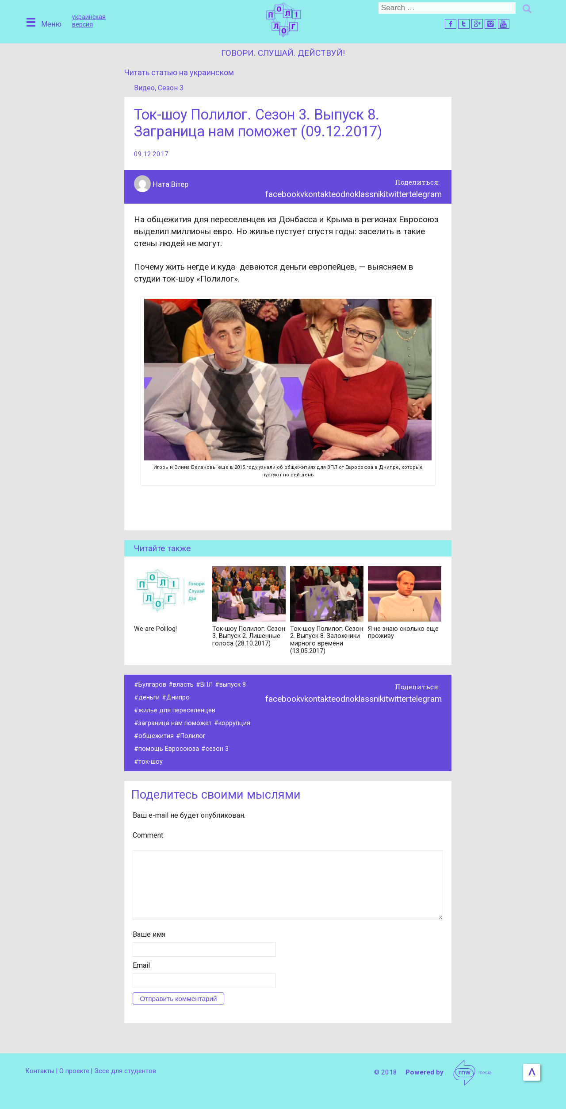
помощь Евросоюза (169, 750)
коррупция (236, 725)
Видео (145, 87)
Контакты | (42, 1071)
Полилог (194, 738)
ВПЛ (207, 686)
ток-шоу (151, 763)
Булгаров (152, 686)
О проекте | (78, 1071)
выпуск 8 (235, 686)
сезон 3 (219, 750)
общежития (156, 738)
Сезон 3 (172, 87)
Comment (148, 836)
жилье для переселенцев (176, 712)
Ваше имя (149, 950)
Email (141, 981)
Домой (283, 19)
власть (183, 686)
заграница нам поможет (175, 725)
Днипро (178, 699)
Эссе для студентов (128, 1071)
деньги (149, 699)
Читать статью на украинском (182, 72)
